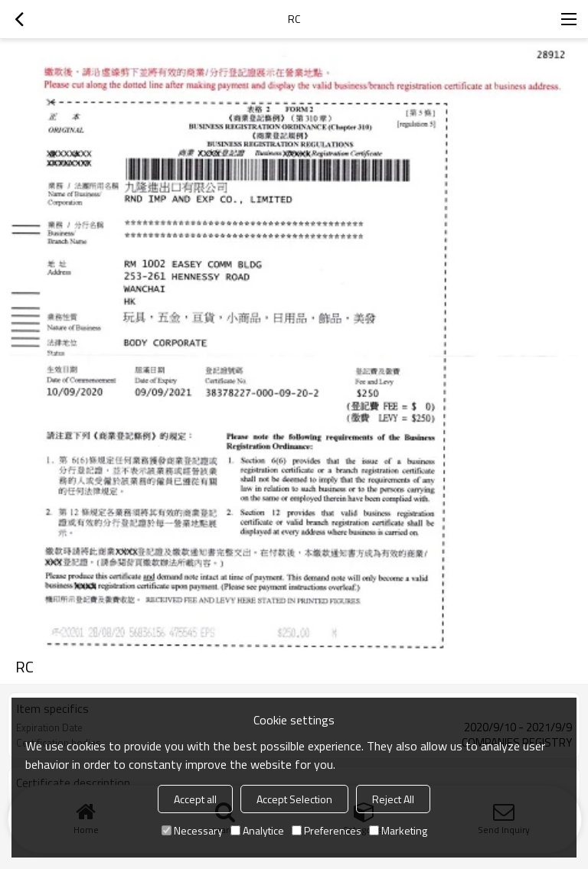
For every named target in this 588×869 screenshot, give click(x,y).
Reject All (393, 799)
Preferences (326, 830)
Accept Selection (294, 799)
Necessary (192, 830)
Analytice (257, 830)
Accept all (195, 799)
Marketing (398, 830)
